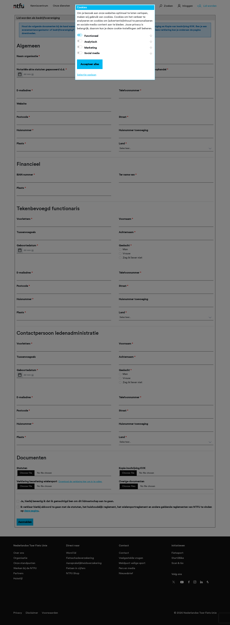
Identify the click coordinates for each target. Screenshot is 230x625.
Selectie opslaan (86, 75)
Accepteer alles (89, 64)
